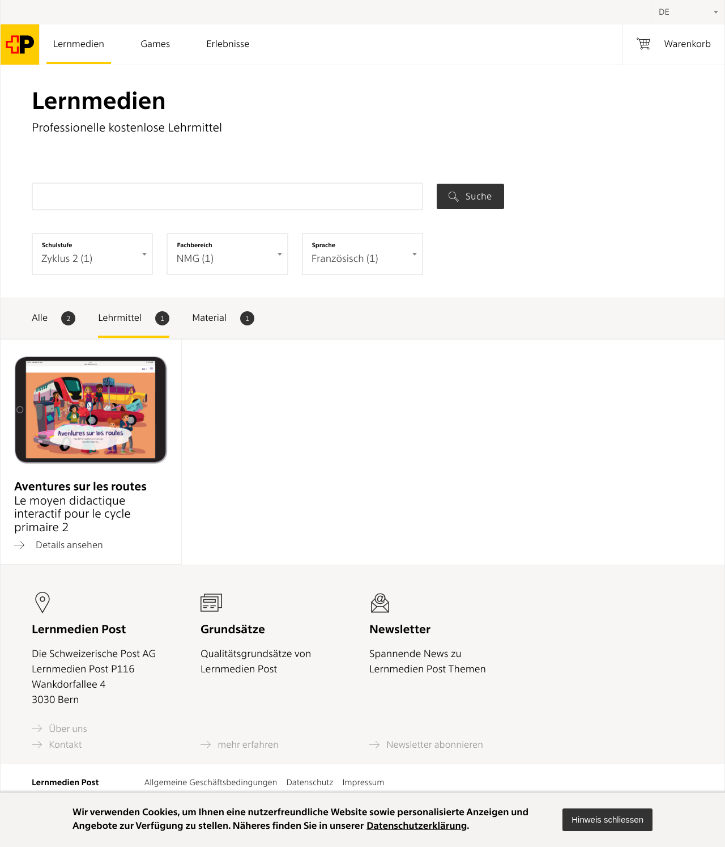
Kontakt (57, 744)
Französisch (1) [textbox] (345, 259)
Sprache (323, 245)
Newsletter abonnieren (426, 744)
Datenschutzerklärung (416, 826)
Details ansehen (58, 544)
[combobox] (687, 12)
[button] (607, 819)
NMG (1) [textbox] (195, 259)
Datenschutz (309, 782)
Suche (470, 196)
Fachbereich (194, 245)
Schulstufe (57, 245)
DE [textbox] (664, 12)
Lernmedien (78, 44)
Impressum (363, 782)
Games (155, 44)
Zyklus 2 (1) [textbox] (66, 259)
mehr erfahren (240, 744)
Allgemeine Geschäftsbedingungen (211, 782)
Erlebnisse (227, 44)
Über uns (59, 728)
